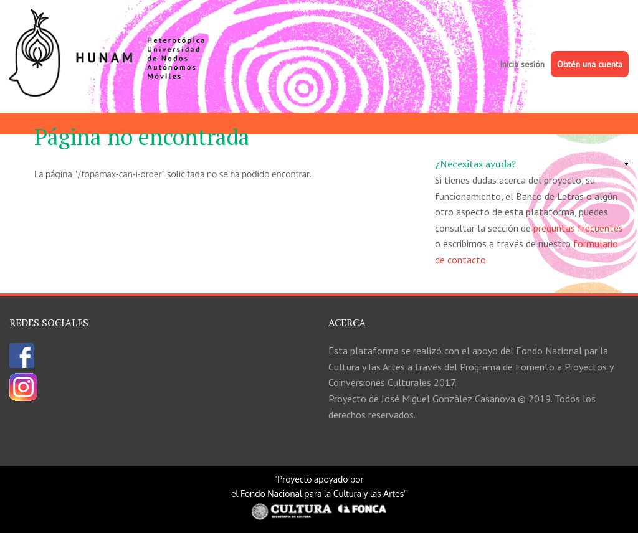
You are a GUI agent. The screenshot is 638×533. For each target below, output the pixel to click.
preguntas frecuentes (578, 228)
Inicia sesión (522, 64)
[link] (532, 164)
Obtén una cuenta (589, 64)
